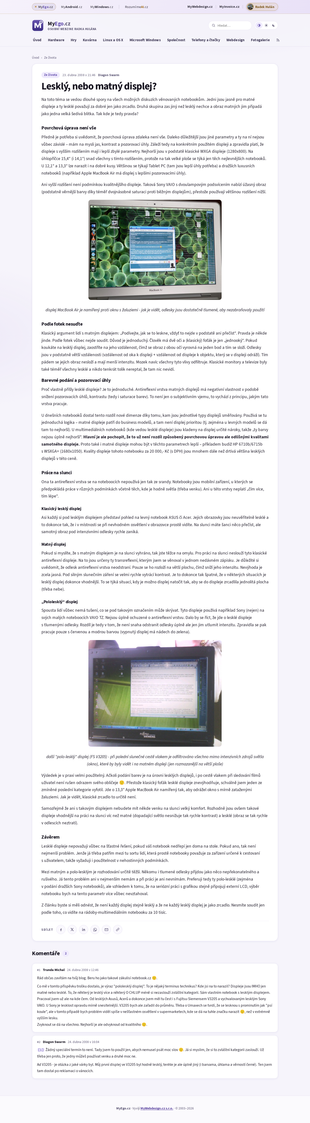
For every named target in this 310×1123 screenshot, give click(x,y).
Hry (74, 40)
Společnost (176, 40)
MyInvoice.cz (229, 6)
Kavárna (90, 40)
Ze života (50, 57)
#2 (38, 1042)
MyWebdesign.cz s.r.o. (156, 1108)
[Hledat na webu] (232, 25)
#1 (38, 970)
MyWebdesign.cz (199, 6)
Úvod (37, 40)
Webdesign (235, 40)
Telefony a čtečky (206, 40)
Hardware (56, 40)
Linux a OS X (113, 40)
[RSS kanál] (278, 40)
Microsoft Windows (145, 40)
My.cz (71, 6)
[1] (41, 1050)
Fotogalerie (260, 40)
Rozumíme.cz (136, 6)
